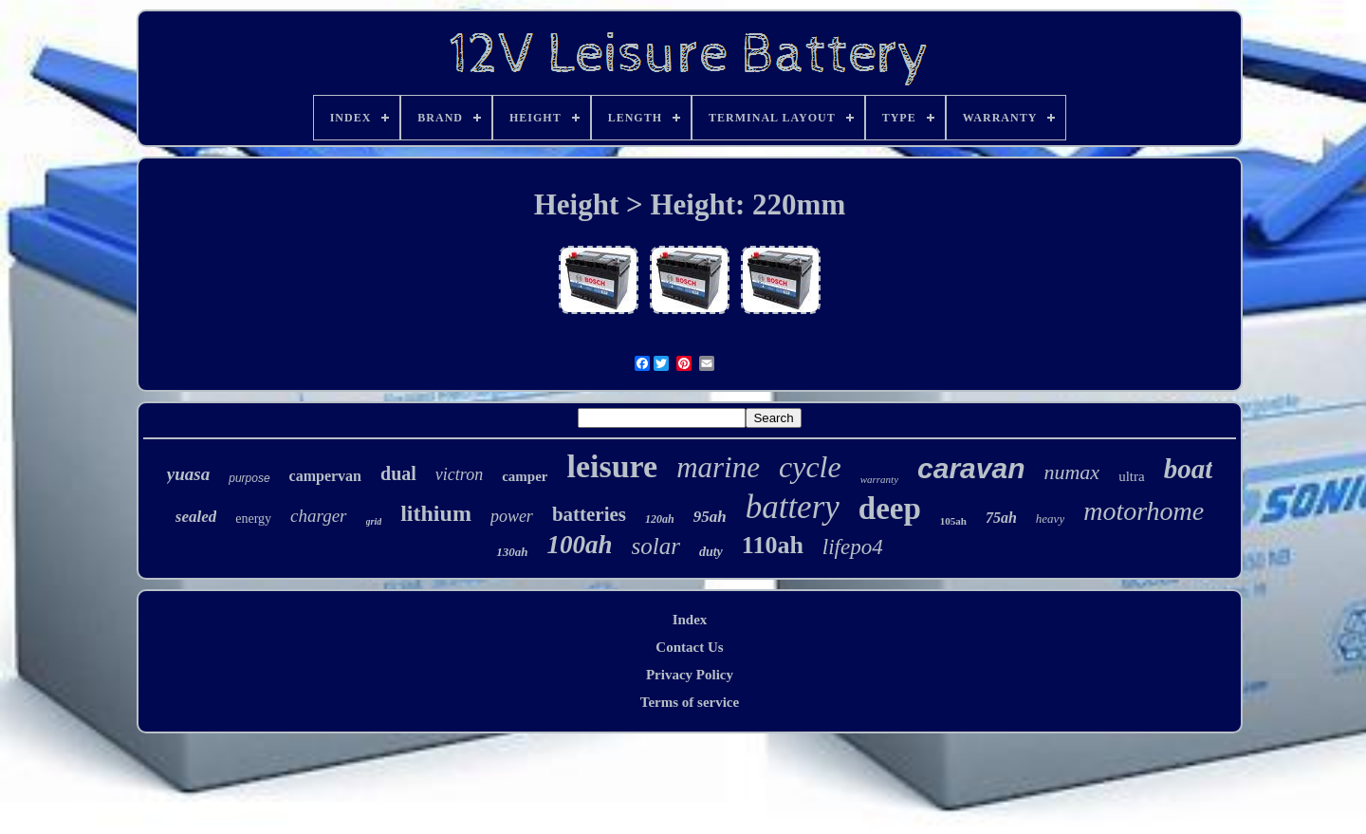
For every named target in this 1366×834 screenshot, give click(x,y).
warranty (879, 479)
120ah (659, 519)
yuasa (188, 474)
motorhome (1143, 511)
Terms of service (689, 702)
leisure (611, 466)
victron (459, 474)
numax (1071, 472)
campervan (325, 476)
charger (318, 516)
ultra (1131, 476)
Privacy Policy (689, 674)
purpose (249, 478)
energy (253, 518)
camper (524, 476)
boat (1188, 469)
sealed (195, 517)
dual (398, 473)
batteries (589, 514)
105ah (953, 521)
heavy (1050, 518)
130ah (511, 552)
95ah (710, 517)
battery (793, 507)
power (511, 516)
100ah (579, 544)
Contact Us (689, 647)
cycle (810, 467)
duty (711, 552)
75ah (1001, 518)
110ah (772, 545)
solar (656, 546)
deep (889, 508)
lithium (435, 513)
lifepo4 (852, 547)
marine (718, 467)
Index (690, 619)
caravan (970, 468)
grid (374, 521)
